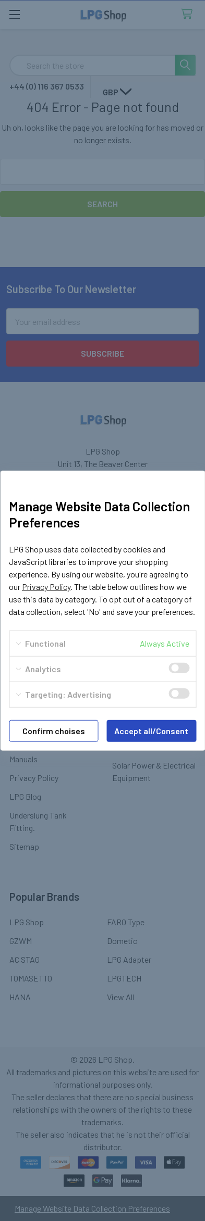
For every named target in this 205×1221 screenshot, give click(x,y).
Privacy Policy (46, 586)
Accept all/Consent (151, 731)
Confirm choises (53, 731)
